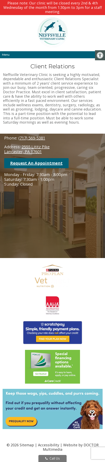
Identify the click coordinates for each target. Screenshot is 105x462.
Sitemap (27, 445)
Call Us (52, 458)
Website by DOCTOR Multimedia (71, 447)
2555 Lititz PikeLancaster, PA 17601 (27, 149)
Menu (5, 54)
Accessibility (48, 445)
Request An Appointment (36, 163)
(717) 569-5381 (31, 138)
